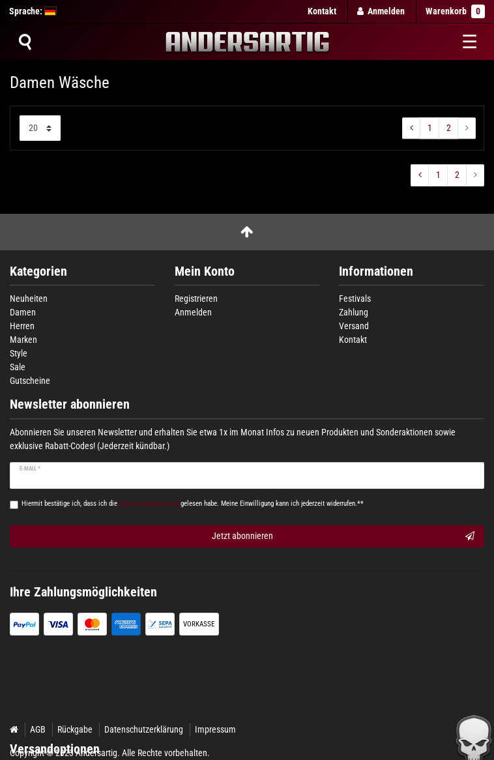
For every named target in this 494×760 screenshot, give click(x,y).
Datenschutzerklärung (143, 729)
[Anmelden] (381, 11)
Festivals (355, 298)
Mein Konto (205, 271)
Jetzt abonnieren (343, 536)
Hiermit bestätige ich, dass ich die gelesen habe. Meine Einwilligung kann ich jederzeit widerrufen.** (193, 503)
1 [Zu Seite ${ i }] (430, 128)
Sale (17, 367)
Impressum (215, 729)
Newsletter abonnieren (70, 404)
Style (18, 353)
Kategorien (38, 271)
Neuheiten (29, 298)
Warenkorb (455, 11)
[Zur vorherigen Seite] (411, 128)
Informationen (376, 271)
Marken (23, 339)
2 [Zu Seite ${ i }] (448, 128)
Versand (354, 326)
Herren (22, 326)
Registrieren (196, 298)
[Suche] (24, 42)
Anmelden (193, 312)
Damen (23, 312)
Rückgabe (75, 729)
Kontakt (322, 11)
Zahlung (353, 312)
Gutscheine (30, 380)
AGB (38, 729)
